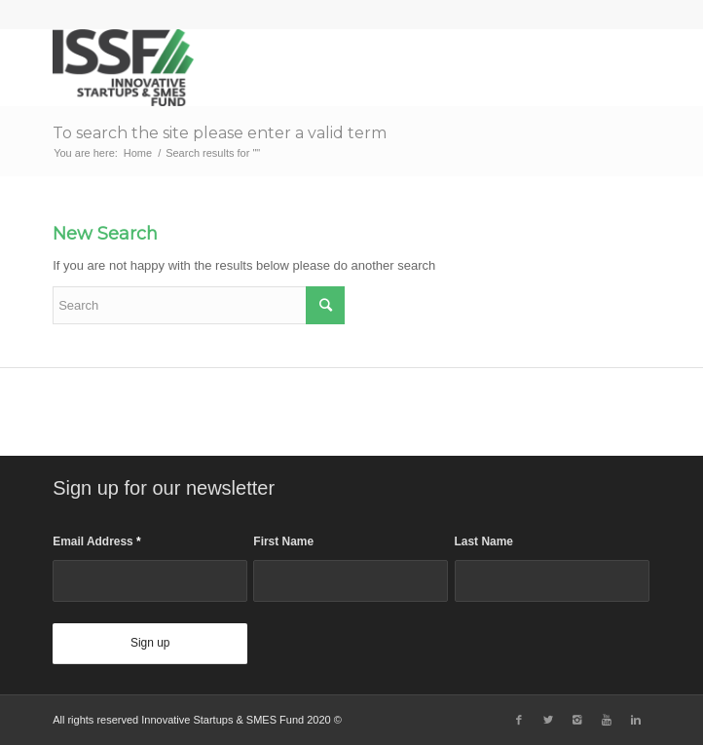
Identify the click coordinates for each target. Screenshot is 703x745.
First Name (283, 541)
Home (138, 153)
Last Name (484, 541)
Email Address (97, 541)
